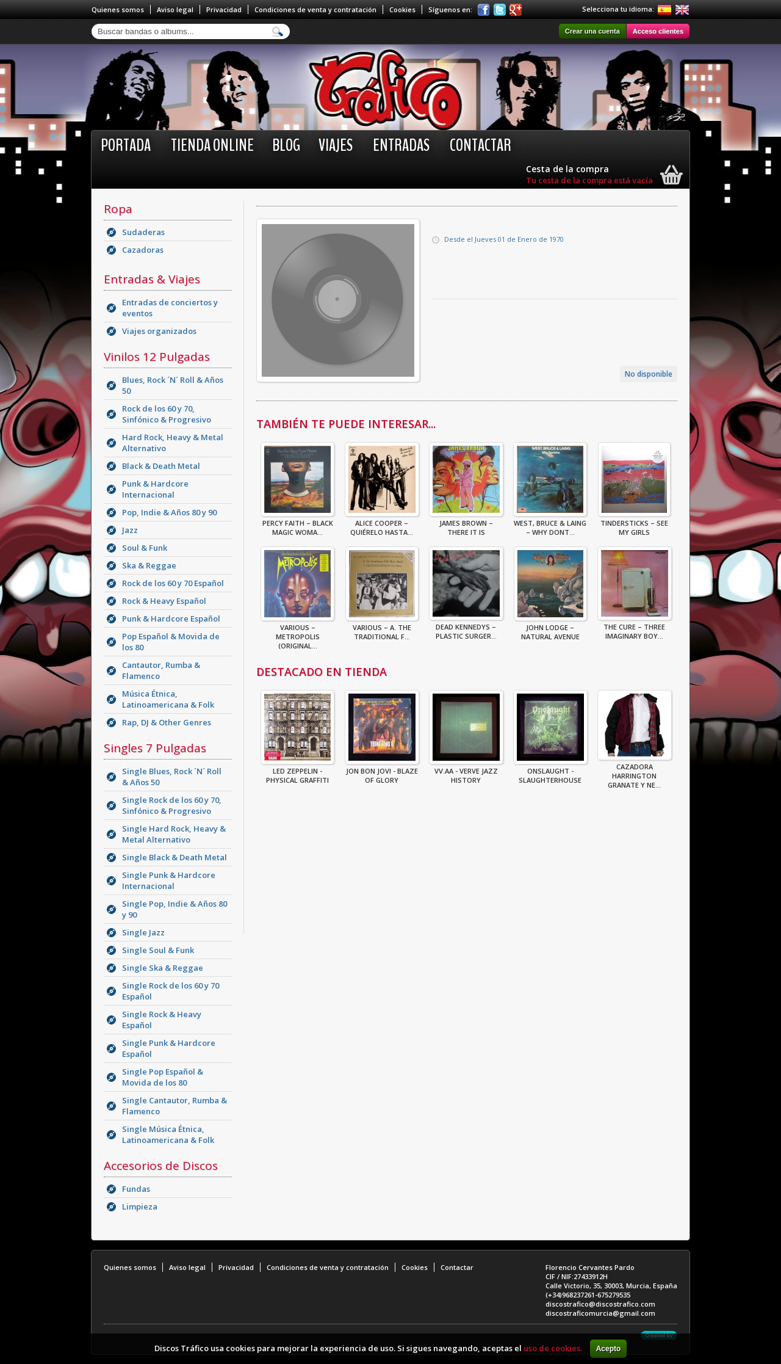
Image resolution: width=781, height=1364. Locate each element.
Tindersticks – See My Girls (634, 524)
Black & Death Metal (161, 465)
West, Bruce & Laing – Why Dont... (550, 524)
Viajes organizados (159, 330)
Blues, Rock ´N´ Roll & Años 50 (172, 385)
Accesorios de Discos (161, 1166)
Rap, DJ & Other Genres (166, 722)
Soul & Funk (144, 547)
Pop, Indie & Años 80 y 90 (169, 512)
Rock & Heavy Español (164, 600)
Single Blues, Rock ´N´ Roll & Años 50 (171, 777)
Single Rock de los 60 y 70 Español (170, 991)
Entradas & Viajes (152, 279)
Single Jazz (143, 932)
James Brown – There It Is (466, 524)
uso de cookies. (553, 1348)
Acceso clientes (658, 31)
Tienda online (212, 145)
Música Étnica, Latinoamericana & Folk (168, 699)
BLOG (286, 145)
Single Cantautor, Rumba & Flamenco (174, 1106)
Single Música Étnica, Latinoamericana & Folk (168, 1134)
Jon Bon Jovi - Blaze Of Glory (382, 772)
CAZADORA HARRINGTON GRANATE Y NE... (634, 772)
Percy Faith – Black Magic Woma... (297, 524)
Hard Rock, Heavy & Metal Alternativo (172, 443)
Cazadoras (143, 249)
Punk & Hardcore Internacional (155, 489)
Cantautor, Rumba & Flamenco (161, 670)
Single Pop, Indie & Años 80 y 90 (174, 909)
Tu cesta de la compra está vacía (589, 180)
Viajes (336, 145)
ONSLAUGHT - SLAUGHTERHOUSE (550, 772)
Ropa (118, 209)
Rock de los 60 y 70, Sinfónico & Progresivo (166, 414)
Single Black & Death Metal (174, 857)
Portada (126, 145)
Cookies (402, 9)
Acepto (608, 1348)
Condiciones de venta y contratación (315, 9)
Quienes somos (118, 9)
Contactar (480, 145)
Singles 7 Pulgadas (155, 748)
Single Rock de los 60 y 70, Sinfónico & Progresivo (171, 805)
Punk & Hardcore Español (171, 618)
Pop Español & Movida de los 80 (171, 642)
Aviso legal (175, 9)
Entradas (401, 145)
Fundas (136, 1188)
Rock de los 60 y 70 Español (173, 583)
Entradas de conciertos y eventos (170, 308)
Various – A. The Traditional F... (382, 628)
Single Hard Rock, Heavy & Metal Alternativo (174, 834)
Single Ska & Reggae (162, 967)
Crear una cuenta (592, 31)
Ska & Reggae (149, 565)
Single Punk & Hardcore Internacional (168, 880)
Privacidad (224, 9)
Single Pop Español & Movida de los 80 (162, 1077)
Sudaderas (143, 232)
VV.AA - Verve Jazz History (466, 772)
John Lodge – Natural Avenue (550, 628)
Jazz (130, 529)
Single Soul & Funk (158, 950)
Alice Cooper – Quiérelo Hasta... (382, 524)
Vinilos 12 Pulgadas (157, 357)
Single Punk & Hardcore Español (168, 1048)
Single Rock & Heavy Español (161, 1020)
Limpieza (139, 1206)
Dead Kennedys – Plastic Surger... (466, 627)
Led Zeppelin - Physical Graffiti (297, 772)
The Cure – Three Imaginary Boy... (634, 627)
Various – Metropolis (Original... (297, 632)
